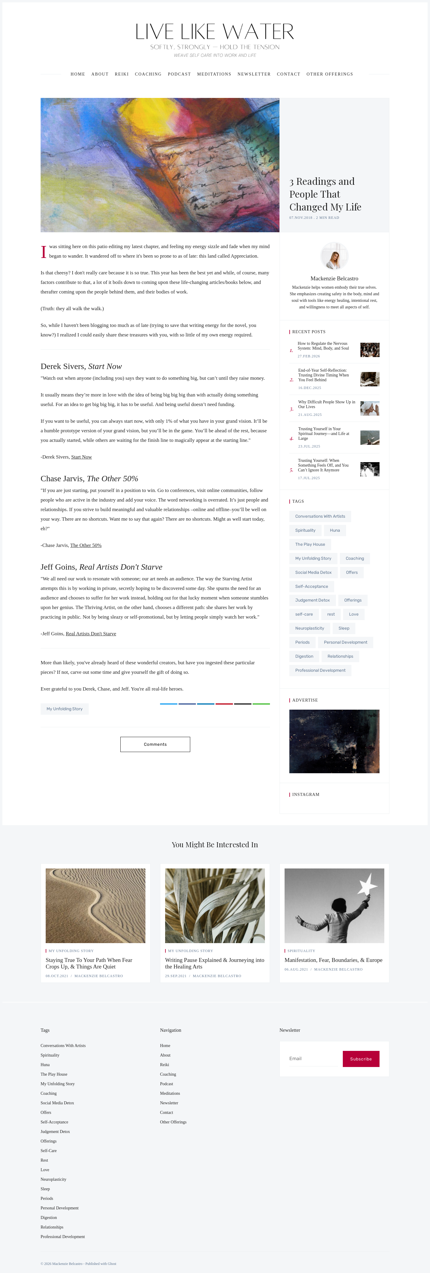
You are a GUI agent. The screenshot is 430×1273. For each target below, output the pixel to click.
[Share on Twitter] (168, 704)
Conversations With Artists (320, 516)
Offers (352, 571)
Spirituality (305, 530)
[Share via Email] (242, 704)
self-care (304, 612)
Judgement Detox (312, 598)
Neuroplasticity (309, 626)
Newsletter (254, 74)
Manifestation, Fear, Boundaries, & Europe (334, 960)
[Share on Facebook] (187, 704)
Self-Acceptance (311, 585)
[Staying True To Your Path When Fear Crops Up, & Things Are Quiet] (95, 905)
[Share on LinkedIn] (205, 704)
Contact (289, 74)
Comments (155, 744)
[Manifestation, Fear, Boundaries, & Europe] (334, 905)
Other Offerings (330, 74)
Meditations (214, 74)
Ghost (112, 1264)
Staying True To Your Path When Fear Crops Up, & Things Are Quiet (89, 963)
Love (354, 612)
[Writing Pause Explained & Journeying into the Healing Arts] (215, 905)
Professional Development (320, 667)
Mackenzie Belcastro (334, 278)
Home (78, 74)
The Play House (310, 543)
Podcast (179, 74)
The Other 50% (86, 545)
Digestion (304, 653)
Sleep (344, 626)
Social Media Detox (313, 571)
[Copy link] (261, 704)
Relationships (340, 653)
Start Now (81, 457)
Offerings (353, 598)
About (100, 74)
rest (331, 612)
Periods (302, 639)
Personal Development (345, 639)
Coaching (148, 74)
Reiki (122, 74)
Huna (335, 530)
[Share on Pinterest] (224, 704)
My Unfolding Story (65, 708)
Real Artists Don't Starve (91, 633)
